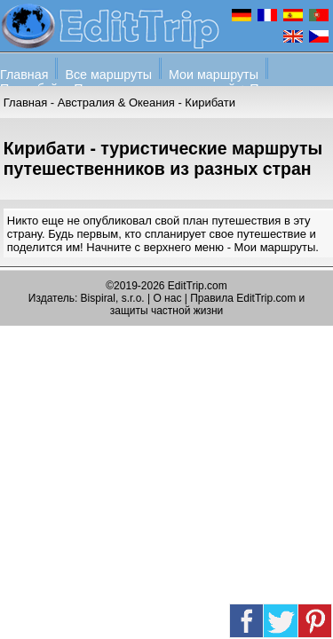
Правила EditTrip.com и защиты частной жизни (207, 304)
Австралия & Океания (116, 102)
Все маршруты (108, 74)
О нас (167, 298)
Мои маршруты (213, 74)
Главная (24, 74)
